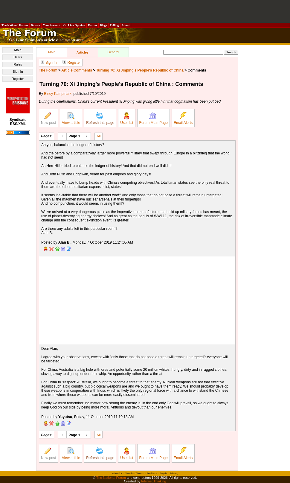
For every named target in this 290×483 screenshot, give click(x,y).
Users (17, 57)
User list (126, 118)
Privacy (174, 473)
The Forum (48, 70)
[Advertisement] (145, 11)
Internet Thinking (153, 481)
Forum (92, 25)
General (113, 52)
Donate (35, 25)
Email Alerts (183, 118)
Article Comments (76, 70)
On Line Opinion (74, 25)
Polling (114, 25)
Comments (197, 70)
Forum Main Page (153, 118)
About (125, 25)
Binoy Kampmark (57, 94)
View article (71, 118)
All (98, 136)
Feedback (151, 473)
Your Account (51, 25)
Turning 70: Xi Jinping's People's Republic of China (140, 70)
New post (48, 118)
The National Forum (15, 25)
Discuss (139, 473)
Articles (82, 52)
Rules (17, 64)
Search (129, 473)
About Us (117, 473)
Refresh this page (100, 118)
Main (18, 50)
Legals (163, 473)
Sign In (18, 71)
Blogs (103, 25)
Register (18, 78)
